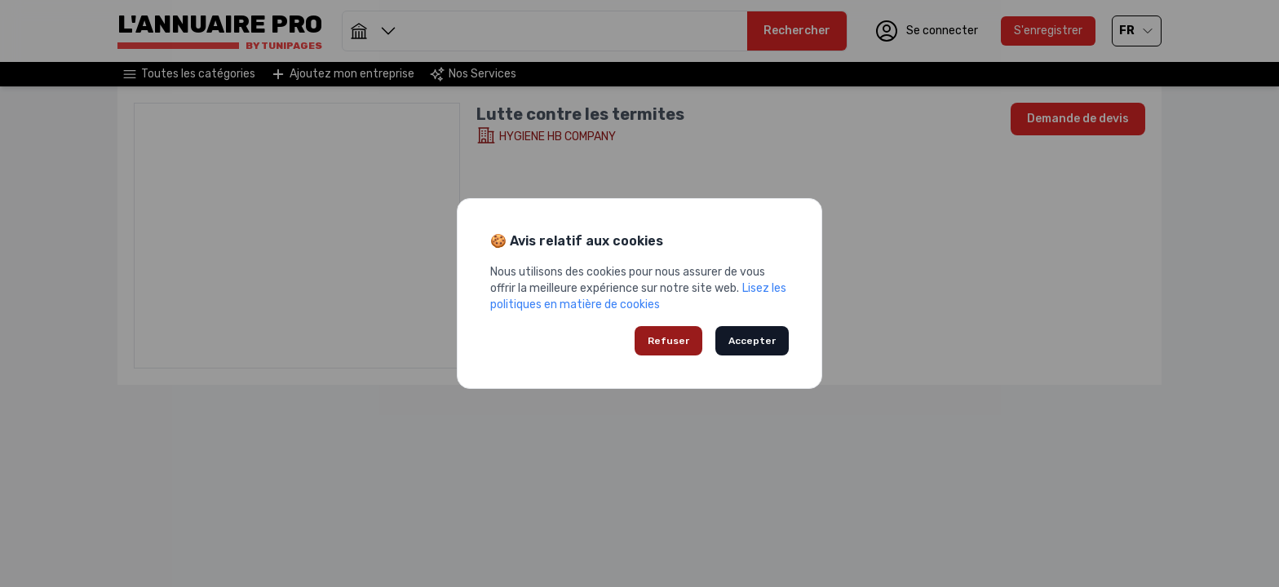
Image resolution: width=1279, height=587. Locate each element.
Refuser (668, 340)
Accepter (752, 340)
